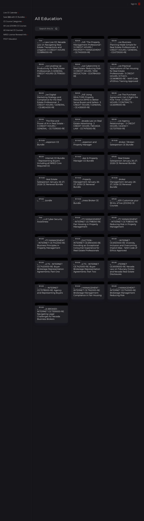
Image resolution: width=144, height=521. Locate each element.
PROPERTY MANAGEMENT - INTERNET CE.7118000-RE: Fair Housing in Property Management (87, 223)
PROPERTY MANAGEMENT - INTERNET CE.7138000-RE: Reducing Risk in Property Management (124, 223)
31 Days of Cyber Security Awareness (49, 220)
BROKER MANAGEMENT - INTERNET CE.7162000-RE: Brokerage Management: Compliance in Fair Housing (87, 292)
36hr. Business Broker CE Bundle (86, 201)
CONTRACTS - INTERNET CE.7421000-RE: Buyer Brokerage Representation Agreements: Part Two (86, 268)
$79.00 (114, 157)
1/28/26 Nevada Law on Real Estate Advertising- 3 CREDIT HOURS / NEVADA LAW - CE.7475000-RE (87, 125)
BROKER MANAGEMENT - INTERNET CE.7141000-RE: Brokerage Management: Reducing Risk (123, 292)
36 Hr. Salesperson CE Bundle (48, 143)
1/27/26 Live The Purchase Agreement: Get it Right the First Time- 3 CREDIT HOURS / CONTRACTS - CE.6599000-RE (124, 99)
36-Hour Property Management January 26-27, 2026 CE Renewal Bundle (86, 183)
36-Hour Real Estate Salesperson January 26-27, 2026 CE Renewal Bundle (51, 182)
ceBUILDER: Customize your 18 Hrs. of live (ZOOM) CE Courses (124, 203)
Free (40, 41)
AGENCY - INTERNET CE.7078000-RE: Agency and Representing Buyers (50, 290)
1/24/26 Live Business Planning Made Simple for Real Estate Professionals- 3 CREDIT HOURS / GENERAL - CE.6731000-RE (124, 47)
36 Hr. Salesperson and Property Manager (85, 143)
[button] (11, 12)
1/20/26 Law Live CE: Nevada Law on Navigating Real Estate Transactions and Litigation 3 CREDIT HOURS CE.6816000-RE (51, 47)
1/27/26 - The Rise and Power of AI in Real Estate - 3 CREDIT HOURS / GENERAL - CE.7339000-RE (51, 125)
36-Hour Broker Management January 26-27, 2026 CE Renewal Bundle (123, 183)
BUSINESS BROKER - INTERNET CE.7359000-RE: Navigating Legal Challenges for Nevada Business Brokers (50, 314)
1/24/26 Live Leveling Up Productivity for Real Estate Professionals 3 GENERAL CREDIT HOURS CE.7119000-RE (51, 71)
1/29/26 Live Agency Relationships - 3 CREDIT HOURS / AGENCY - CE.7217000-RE (122, 125)
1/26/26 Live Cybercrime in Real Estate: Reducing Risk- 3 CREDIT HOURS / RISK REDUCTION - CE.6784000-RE (87, 71)
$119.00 (42, 140)
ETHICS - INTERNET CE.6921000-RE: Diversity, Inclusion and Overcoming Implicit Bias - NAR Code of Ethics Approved (123, 245)
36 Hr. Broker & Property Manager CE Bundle (85, 159)
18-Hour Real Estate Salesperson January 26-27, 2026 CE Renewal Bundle (123, 161)
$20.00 (77, 41)
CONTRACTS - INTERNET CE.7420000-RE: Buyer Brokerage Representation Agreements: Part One (50, 268)
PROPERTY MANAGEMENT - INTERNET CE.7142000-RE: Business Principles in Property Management (51, 244)
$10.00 (77, 217)
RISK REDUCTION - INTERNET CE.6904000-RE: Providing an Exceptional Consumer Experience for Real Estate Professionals (87, 245)
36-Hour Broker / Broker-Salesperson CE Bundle (122, 143)
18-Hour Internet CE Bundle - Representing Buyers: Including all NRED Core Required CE (51, 162)
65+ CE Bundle (44, 200)
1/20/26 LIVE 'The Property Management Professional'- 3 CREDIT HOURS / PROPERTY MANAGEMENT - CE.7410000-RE (87, 47)
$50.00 (41, 157)
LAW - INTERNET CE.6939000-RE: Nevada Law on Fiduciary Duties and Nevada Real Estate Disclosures (122, 269)
